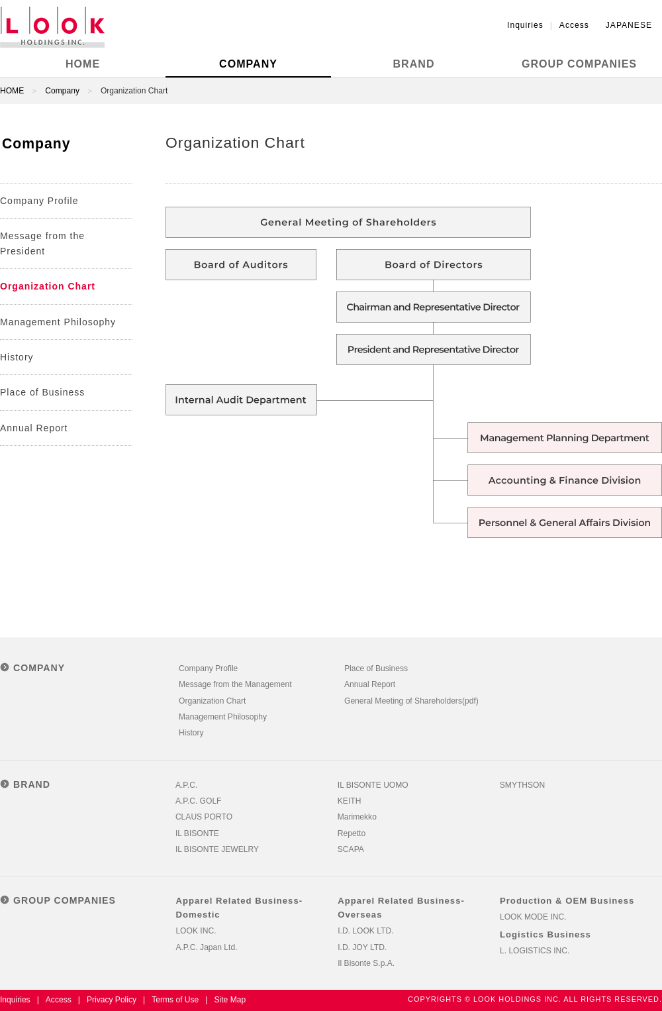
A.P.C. (186, 785)
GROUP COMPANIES (579, 64)
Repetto (351, 833)
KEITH (349, 801)
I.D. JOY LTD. (362, 947)
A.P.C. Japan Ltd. (206, 947)
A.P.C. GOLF (198, 801)
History (17, 357)
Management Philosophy (58, 322)
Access (574, 25)
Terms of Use (175, 999)
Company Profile (39, 200)
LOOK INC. (195, 930)
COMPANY (248, 64)
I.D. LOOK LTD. (365, 930)
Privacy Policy (111, 999)
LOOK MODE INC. (533, 917)
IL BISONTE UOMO (373, 785)
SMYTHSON (522, 785)
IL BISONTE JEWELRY (217, 849)
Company (62, 90)
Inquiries (525, 25)
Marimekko (357, 817)
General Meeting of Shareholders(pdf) (411, 701)
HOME (83, 64)
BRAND (414, 64)
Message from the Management (235, 684)
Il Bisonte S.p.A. (366, 963)
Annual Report (34, 428)
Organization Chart (47, 286)
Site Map (230, 999)
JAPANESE (629, 25)
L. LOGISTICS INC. (534, 950)
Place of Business (42, 392)
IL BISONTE (197, 833)
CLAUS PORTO (203, 817)
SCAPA (351, 849)
